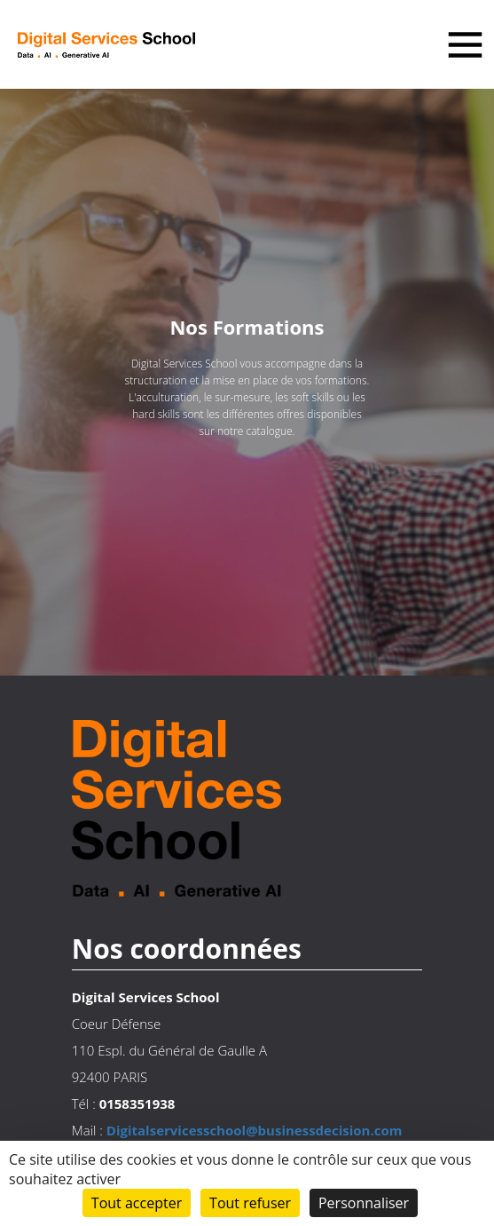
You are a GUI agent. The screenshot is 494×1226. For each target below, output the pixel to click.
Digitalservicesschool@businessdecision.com (254, 1130)
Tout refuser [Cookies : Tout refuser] (250, 1203)
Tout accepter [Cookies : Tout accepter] (136, 1203)
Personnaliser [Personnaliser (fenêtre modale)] (363, 1203)
